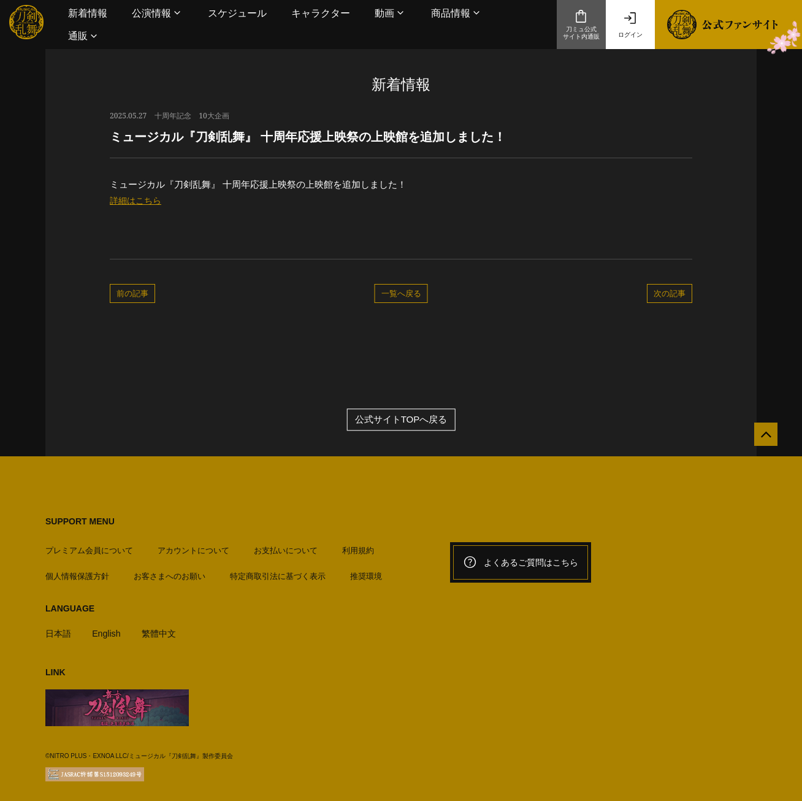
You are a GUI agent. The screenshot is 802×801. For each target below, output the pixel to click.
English (109, 628)
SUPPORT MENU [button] (80, 522)
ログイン (630, 24)
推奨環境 (366, 571)
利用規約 (358, 545)
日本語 (59, 628)
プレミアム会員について (89, 545)
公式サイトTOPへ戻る (401, 420)
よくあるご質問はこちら (520, 563)
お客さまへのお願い (169, 571)
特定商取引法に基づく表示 (278, 571)
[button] (158, 13)
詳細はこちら (137, 200)
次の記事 (670, 293)
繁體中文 (163, 628)
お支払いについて (286, 545)
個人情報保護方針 (77, 571)
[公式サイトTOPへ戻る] (760, 440)
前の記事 (132, 293)
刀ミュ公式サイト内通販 (581, 24)
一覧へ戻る (401, 293)
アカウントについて (193, 545)
